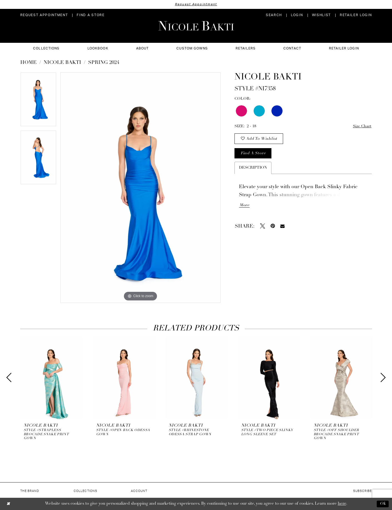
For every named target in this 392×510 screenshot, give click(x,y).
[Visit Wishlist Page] (321, 15)
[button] (296, 15)
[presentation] (51, 377)
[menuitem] (44, 15)
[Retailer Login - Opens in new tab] (355, 15)
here (342, 504)
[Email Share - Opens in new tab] (282, 226)
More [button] (244, 205)
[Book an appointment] (44, 15)
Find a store (253, 153)
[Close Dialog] (8, 504)
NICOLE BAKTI (62, 62)
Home (28, 62)
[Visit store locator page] (90, 15)
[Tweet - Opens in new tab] (262, 225)
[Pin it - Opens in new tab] (273, 225)
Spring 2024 (103, 62)
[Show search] (273, 15)
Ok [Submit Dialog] (383, 504)
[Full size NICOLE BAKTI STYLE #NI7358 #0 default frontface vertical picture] (140, 188)
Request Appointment (196, 4)
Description (253, 168)
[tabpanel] (38, 101)
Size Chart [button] (362, 126)
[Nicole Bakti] (196, 26)
